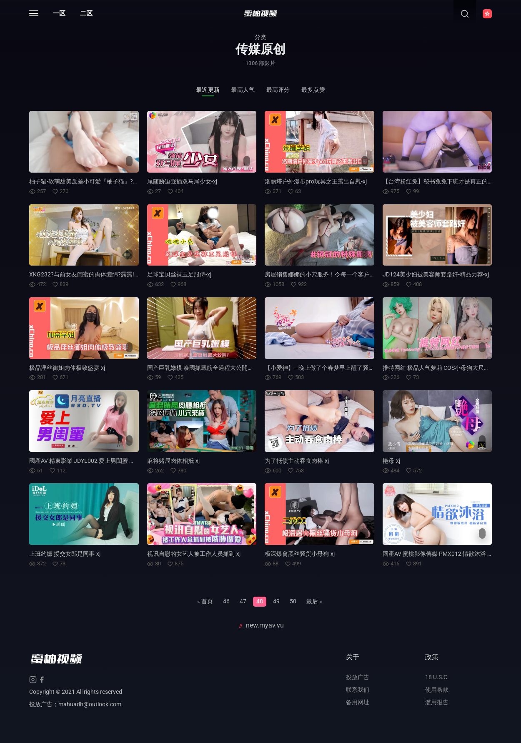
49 (276, 601)
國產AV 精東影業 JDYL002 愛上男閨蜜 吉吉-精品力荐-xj (100, 460)
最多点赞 (313, 89)
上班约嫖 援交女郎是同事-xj (64, 553)
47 (243, 601)
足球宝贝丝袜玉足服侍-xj (179, 274)
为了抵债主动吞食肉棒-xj (297, 460)
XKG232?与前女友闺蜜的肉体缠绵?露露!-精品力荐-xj (97, 274)
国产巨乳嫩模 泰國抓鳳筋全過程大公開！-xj (203, 367)
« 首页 (205, 601)
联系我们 (357, 689)
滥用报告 (436, 702)
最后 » (314, 601)
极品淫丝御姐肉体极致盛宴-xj (67, 367)
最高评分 (278, 89)
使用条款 (436, 689)
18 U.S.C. (437, 677)
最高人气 (243, 89)
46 (226, 601)
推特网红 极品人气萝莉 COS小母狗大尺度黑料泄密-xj (451, 367)
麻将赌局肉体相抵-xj (173, 460)
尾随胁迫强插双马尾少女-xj (182, 181)
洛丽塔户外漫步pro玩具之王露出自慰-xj (316, 181)
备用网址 (357, 702)
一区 (59, 13)
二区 (86, 13)
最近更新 (208, 89)
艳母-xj (391, 460)
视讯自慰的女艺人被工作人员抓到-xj (193, 553)
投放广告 (357, 677)
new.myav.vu (265, 625)
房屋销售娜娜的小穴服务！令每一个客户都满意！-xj (332, 274)
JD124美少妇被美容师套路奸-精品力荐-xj (436, 274)
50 (293, 601)
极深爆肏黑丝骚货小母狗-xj (300, 553)
